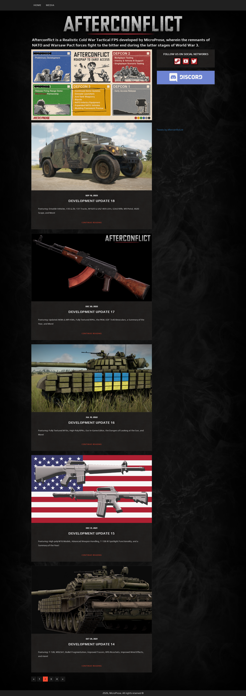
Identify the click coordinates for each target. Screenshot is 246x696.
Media (50, 5)
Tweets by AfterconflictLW (170, 129)
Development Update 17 (91, 312)
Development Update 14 (91, 644)
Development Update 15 (91, 533)
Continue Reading (92, 222)
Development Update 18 (91, 201)
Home (37, 5)
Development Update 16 (91, 422)
